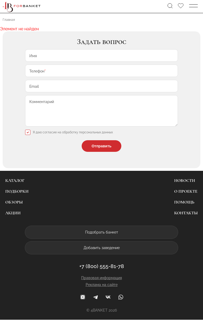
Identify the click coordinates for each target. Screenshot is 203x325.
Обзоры (14, 207)
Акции (13, 218)
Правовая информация (101, 283)
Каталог (14, 186)
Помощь (184, 207)
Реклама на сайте (102, 290)
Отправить (101, 151)
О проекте (185, 197)
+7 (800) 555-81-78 (101, 271)
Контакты (186, 218)
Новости (184, 186)
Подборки (17, 197)
